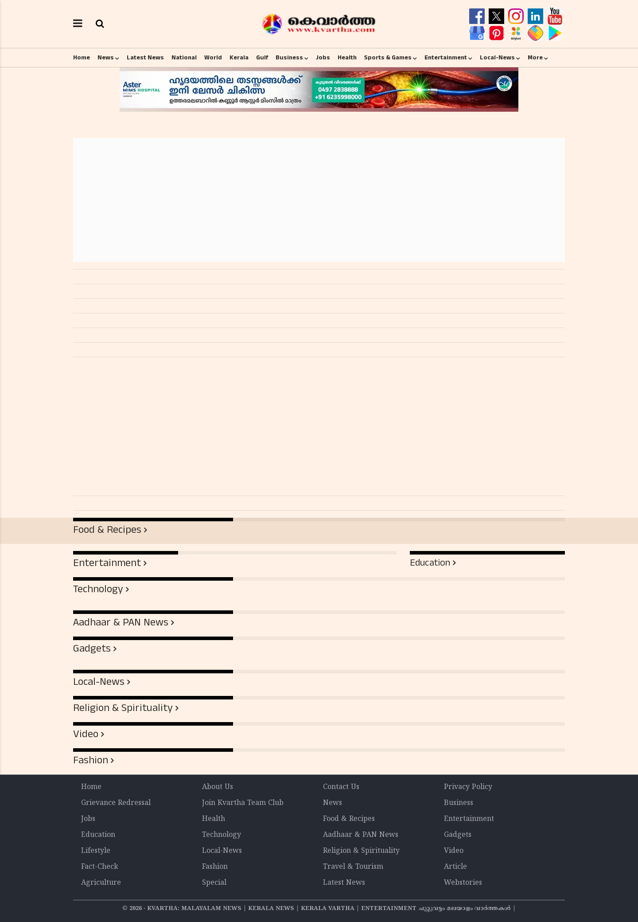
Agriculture (101, 883)
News (105, 57)
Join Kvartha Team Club (243, 803)
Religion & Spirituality (123, 707)
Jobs (323, 57)
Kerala (239, 57)
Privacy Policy (468, 787)
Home (81, 57)
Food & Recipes (107, 529)
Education (430, 563)
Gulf (262, 57)
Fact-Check (99, 867)
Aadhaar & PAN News (120, 622)
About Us (217, 787)
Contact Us (341, 787)
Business (289, 57)
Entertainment (445, 57)
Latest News (145, 57)
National (184, 57)
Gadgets (92, 648)
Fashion (90, 760)
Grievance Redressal (116, 803)
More (535, 57)
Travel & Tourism (353, 867)
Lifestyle (95, 851)
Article (455, 867)
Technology (98, 589)
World (213, 57)
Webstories (463, 883)
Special (214, 883)
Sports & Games (388, 57)
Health (347, 57)
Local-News (497, 57)
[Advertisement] (319, 200)
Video (85, 734)
